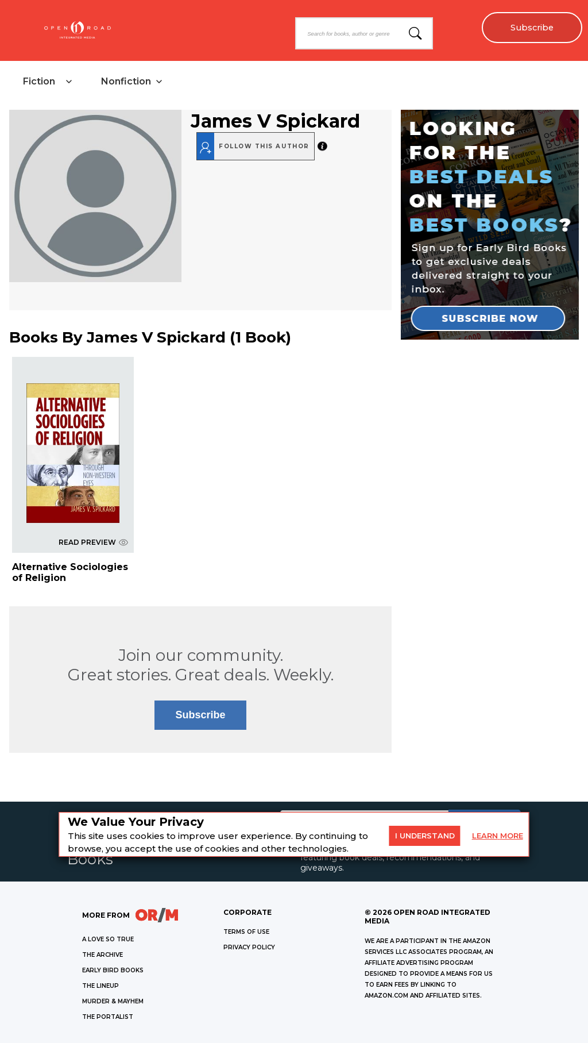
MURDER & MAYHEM (113, 1001)
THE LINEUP (100, 986)
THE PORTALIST (107, 1017)
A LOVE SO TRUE (108, 939)
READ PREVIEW (93, 542)
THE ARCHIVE (102, 955)
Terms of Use (246, 932)
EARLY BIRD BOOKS (113, 970)
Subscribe (532, 27)
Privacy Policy (249, 947)
